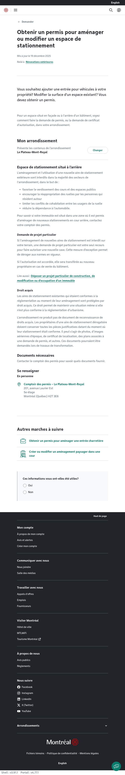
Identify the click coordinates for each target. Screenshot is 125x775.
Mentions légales (89, 753)
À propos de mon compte (30, 534)
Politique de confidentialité (62, 753)
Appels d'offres (25, 594)
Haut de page (100, 516)
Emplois (21, 600)
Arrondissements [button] (28, 725)
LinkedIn (24, 699)
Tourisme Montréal (27, 639)
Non (30, 492)
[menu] (15, 10)
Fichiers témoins (35, 753)
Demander (28, 21)
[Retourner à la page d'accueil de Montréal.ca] (6, 10)
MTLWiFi (22, 633)
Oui (30, 485)
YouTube (24, 711)
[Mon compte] (119, 10)
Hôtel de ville (24, 627)
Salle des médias (26, 573)
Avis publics (23, 660)
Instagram (25, 693)
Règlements (23, 666)
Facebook (24, 687)
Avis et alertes (25, 540)
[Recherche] (111, 10)
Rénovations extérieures (39, 62)
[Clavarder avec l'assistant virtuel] (116, 766)
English (115, 2)
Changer (98, 150)
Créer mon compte (27, 546)
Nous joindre (24, 567)
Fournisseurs (24, 606)
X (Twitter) (25, 705)
